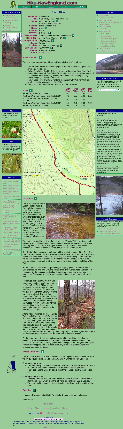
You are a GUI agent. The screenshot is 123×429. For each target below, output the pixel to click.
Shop (37, 408)
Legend (46, 408)
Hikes (29, 408)
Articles (55, 408)
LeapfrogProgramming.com (53, 413)
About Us (66, 408)
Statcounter (48, 427)
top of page (48, 404)
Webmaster (44, 53)
